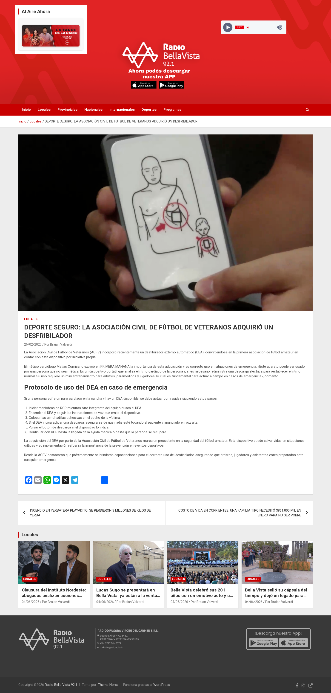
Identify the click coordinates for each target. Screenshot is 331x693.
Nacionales (93, 110)
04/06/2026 (30, 602)
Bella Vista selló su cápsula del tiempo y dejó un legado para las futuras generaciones (276, 595)
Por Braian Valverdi (58, 344)
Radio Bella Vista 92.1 (61, 685)
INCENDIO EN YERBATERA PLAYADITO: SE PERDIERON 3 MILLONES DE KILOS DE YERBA (90, 512)
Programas (172, 110)
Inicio (26, 110)
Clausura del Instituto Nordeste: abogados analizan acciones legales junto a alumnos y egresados (54, 598)
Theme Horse (108, 685)
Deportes (149, 110)
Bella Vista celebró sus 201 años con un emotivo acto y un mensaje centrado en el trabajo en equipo (202, 598)
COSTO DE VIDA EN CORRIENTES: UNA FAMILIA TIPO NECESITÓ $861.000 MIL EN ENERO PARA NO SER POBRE (239, 512)
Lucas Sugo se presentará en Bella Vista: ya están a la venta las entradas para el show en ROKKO (126, 598)
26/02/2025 (33, 344)
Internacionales (122, 110)
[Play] (228, 27)
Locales (44, 110)
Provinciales (67, 110)
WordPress (161, 685)
